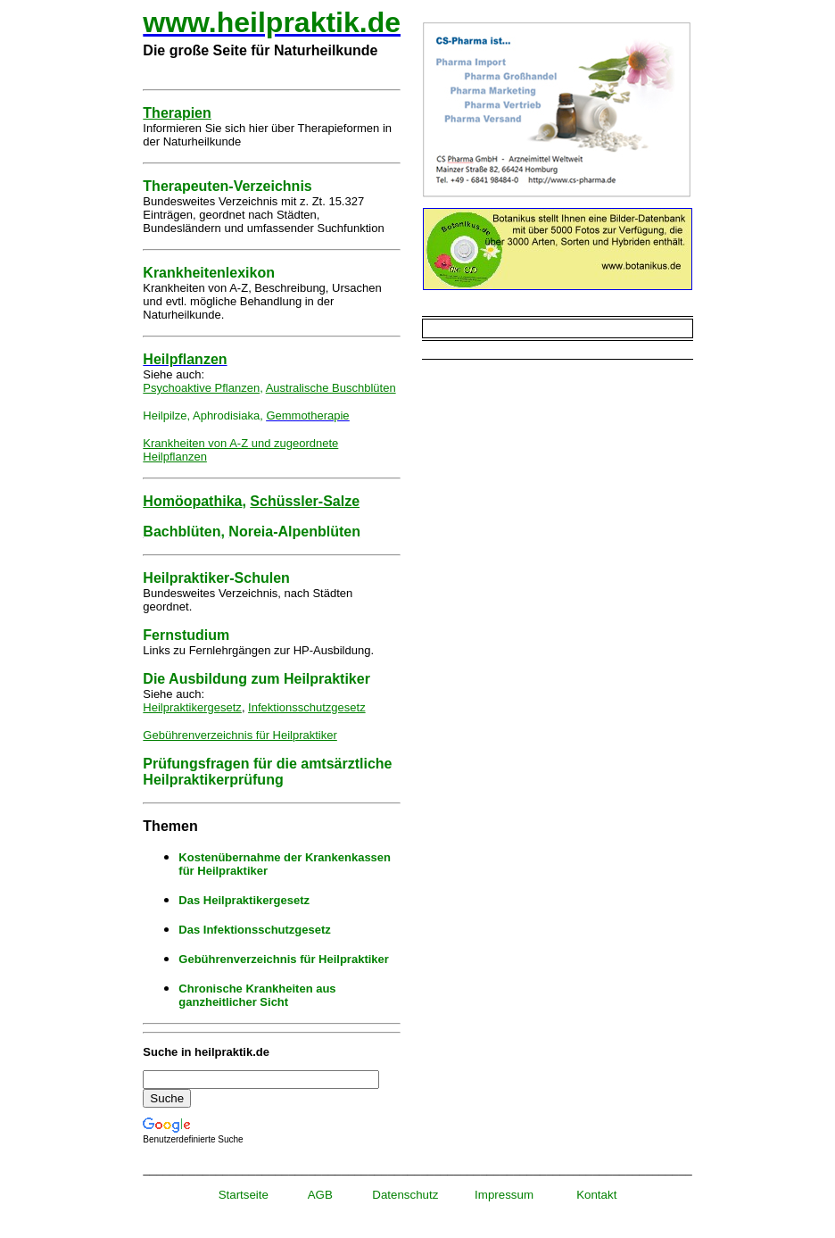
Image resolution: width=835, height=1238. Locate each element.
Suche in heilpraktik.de (206, 1052)
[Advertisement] (556, 497)
